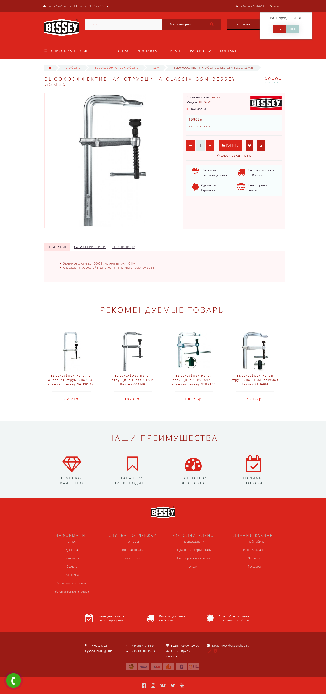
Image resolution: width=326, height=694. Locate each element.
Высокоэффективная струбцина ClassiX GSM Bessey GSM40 (133, 380)
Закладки (254, 558)
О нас (124, 51)
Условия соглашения (71, 583)
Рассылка (254, 566)
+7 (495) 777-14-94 (142, 645)
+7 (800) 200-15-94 (142, 651)
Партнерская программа (193, 558)
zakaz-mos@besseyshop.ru (230, 645)
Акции (193, 566)
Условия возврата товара (72, 591)
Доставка (148, 51)
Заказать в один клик (236, 155)
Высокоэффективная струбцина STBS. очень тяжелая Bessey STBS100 (194, 380)
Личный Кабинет (254, 541)
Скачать (175, 51)
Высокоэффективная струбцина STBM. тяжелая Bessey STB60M (254, 380)
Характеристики (90, 247)
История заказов (254, 550)
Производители (193, 541)
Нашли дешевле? (200, 126)
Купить (230, 145)
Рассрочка (203, 51)
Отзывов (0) (123, 247)
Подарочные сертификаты (193, 550)
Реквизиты (72, 558)
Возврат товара (132, 550)
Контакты (232, 51)
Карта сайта (132, 558)
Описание (57, 247)
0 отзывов (271, 82)
